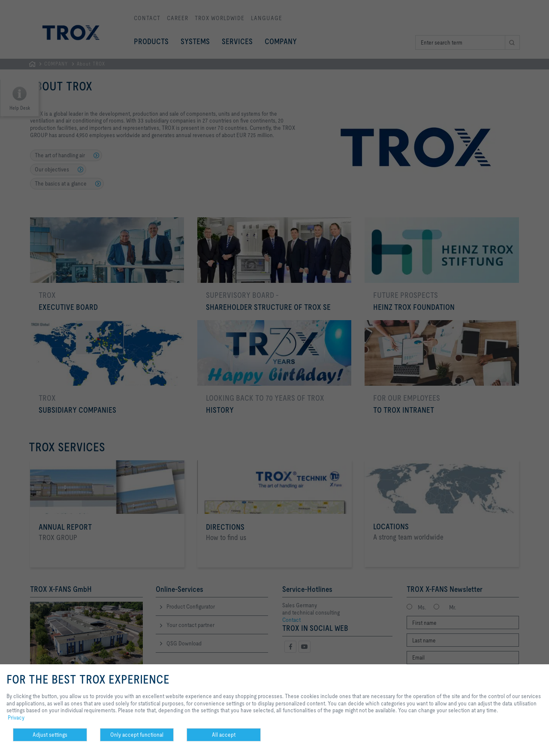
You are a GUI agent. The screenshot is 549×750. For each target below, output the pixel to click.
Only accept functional (136, 734)
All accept (223, 734)
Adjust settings (50, 734)
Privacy (16, 717)
